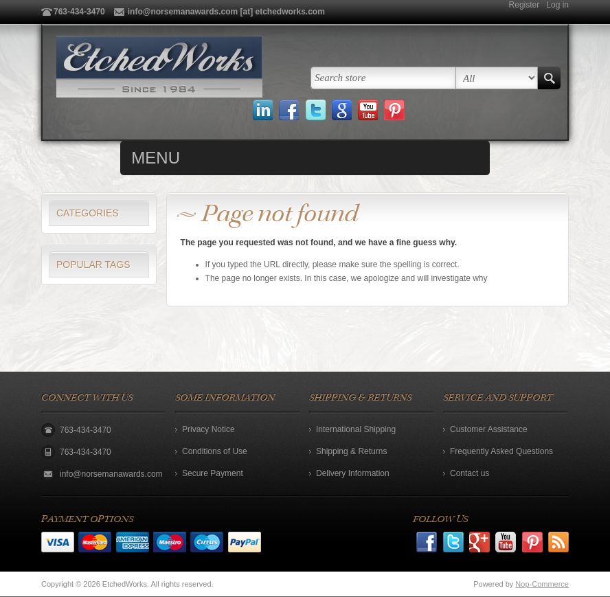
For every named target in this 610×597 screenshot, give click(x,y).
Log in (557, 5)
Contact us (469, 473)
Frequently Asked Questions (501, 451)
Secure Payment (212, 473)
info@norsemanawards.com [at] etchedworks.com (226, 11)
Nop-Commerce (542, 584)
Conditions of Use (214, 451)
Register (524, 5)
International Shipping (356, 429)
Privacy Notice (208, 429)
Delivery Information (352, 473)
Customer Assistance (489, 429)
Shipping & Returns (351, 451)
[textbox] (383, 78)
